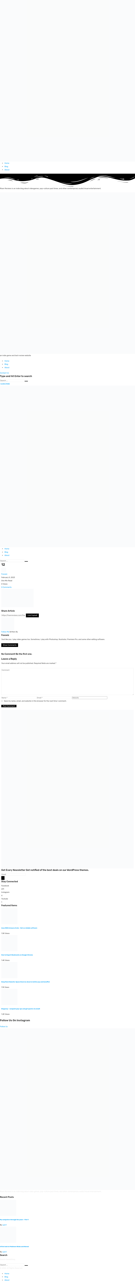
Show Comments (9, 645)
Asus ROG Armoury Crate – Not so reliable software (19, 928)
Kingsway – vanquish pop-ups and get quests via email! (20, 1009)
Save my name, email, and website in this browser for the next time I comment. (35, 701)
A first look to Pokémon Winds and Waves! (14, 1246)
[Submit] (26, 561)
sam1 (4, 1225)
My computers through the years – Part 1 (14, 1219)
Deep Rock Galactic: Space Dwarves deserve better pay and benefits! (25, 982)
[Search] (12, 380)
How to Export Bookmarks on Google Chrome (17, 955)
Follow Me (5, 632)
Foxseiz (4, 574)
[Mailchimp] (3, 878)
